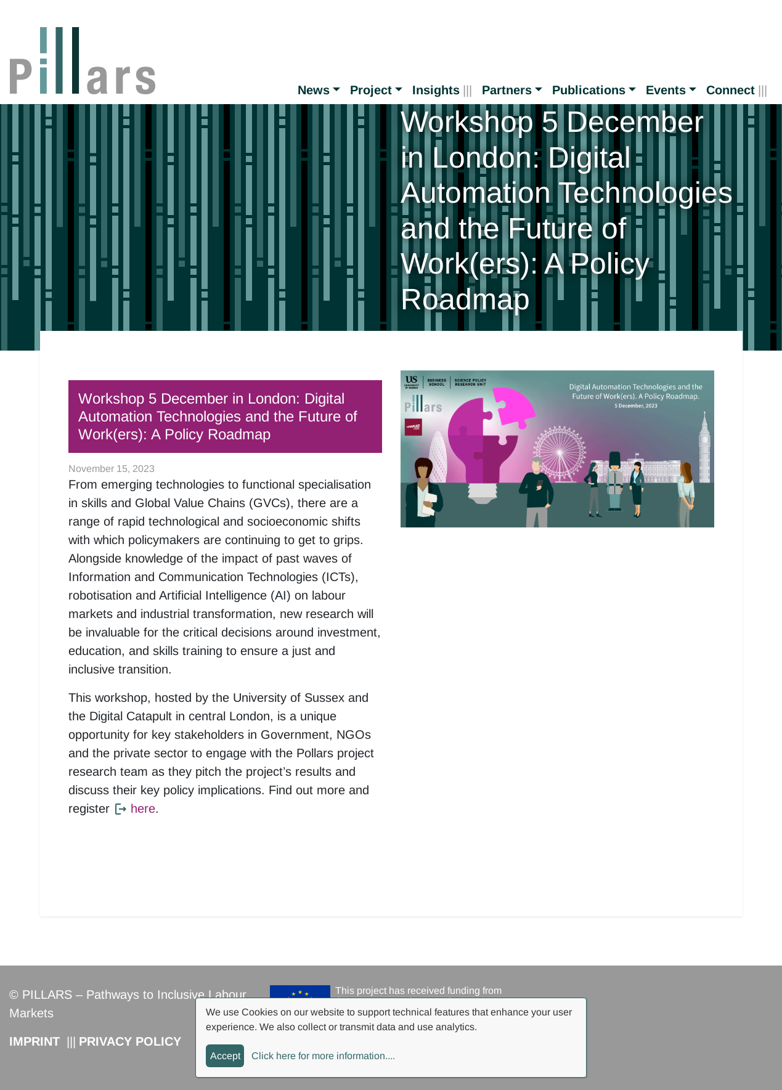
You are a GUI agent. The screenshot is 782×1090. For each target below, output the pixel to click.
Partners (507, 90)
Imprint (34, 1041)
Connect (730, 90)
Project (371, 90)
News (314, 90)
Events (666, 90)
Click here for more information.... (323, 1056)
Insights (436, 90)
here (143, 808)
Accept (225, 1056)
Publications (588, 90)
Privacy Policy (130, 1041)
